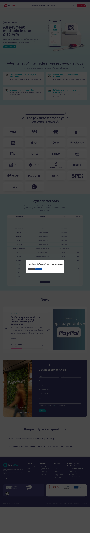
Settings (31, 269)
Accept (38, 269)
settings (60, 264)
